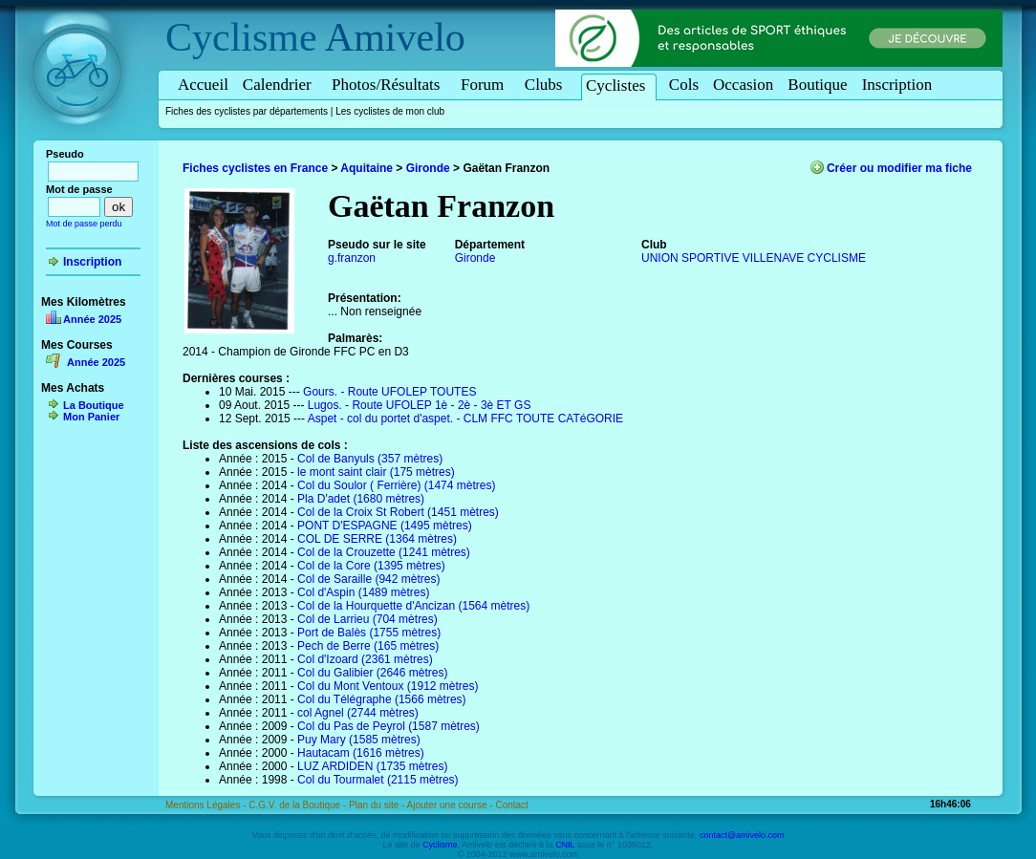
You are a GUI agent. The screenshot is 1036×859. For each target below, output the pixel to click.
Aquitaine (366, 168)
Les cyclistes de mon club (389, 111)
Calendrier (280, 84)
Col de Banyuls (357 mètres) (369, 458)
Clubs (547, 84)
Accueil (203, 84)
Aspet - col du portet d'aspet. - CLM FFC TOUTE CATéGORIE (465, 418)
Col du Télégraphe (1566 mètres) (381, 699)
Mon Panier (91, 416)
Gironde (428, 168)
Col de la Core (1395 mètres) (371, 565)
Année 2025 (92, 319)
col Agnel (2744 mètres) (358, 712)
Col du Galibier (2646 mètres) (372, 672)
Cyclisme (241, 37)
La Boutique (93, 405)
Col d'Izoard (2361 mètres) (365, 659)
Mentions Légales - (206, 805)
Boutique (817, 84)
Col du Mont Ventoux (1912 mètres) (387, 686)
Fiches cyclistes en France (255, 168)
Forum (485, 84)
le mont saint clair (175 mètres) (376, 472)
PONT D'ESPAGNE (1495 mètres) (384, 525)
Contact (511, 805)
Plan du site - (378, 805)
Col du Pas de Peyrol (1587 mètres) (388, 726)
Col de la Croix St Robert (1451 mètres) (398, 512)
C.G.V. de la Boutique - (298, 805)
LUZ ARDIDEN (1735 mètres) (372, 766)
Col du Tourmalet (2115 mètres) (378, 779)
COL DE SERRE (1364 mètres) (377, 539)
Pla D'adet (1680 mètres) (360, 498)
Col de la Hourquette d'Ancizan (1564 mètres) (413, 605)
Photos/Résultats (389, 84)
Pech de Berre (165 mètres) (368, 646)
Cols (684, 84)
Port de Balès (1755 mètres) (369, 632)
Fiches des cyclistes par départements (246, 111)
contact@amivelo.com (742, 835)
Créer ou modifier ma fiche (899, 168)
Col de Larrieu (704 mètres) (367, 619)
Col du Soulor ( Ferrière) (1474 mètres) (396, 485)
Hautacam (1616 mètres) (360, 753)
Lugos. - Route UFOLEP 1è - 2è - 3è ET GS (419, 405)
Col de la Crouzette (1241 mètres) (383, 552)
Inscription (897, 84)
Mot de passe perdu (84, 223)
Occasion (743, 84)
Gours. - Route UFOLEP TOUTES (389, 391)
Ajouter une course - (451, 805)
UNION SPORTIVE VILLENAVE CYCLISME (753, 258)
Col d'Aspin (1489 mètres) (363, 592)
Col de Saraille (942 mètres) (368, 579)
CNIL (564, 844)
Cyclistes (619, 85)
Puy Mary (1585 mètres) (359, 739)
